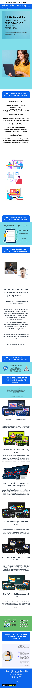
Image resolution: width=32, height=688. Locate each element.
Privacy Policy (16, 683)
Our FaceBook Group (16, 674)
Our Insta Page (16, 678)
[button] (29, 6)
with (16, 2)
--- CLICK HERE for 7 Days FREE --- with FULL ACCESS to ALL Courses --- (16, 94)
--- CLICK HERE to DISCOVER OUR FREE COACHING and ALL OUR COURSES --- (16, 380)
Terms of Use (15, 681)
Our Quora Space (16, 672)
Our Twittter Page (16, 676)
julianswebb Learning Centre (14, 6)
